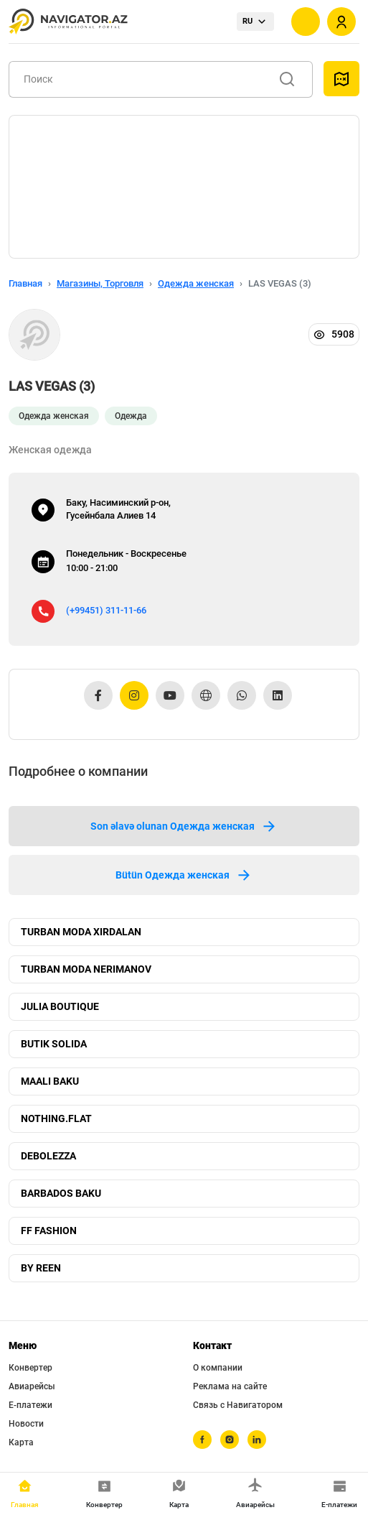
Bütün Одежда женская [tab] (184, 875)
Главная (25, 283)
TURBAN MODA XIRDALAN (81, 931)
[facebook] (202, 1439)
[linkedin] (256, 1439)
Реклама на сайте (230, 1386)
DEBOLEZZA (48, 1156)
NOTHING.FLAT (56, 1118)
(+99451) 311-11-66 (106, 610)
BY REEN (41, 1268)
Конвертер (30, 1368)
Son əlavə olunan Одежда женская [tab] (184, 826)
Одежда (131, 416)
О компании (217, 1368)
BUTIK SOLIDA (54, 1044)
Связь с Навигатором (238, 1405)
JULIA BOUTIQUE (60, 1006)
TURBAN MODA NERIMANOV (86, 969)
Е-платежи (30, 1405)
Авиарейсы (32, 1386)
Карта (21, 1442)
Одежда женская (196, 283)
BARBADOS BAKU (61, 1193)
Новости (26, 1424)
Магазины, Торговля (100, 283)
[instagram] (229, 1439)
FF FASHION (49, 1230)
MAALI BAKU (50, 1081)
